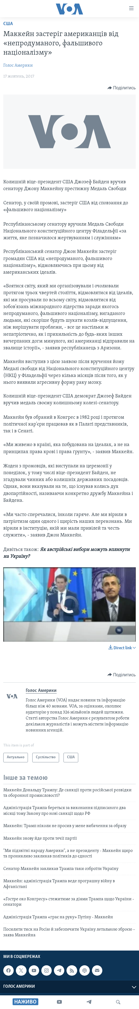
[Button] (122, 88)
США (8, 23)
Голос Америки (18, 65)
